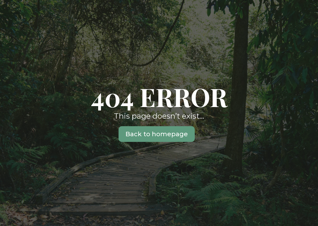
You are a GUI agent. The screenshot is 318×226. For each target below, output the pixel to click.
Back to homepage (156, 134)
